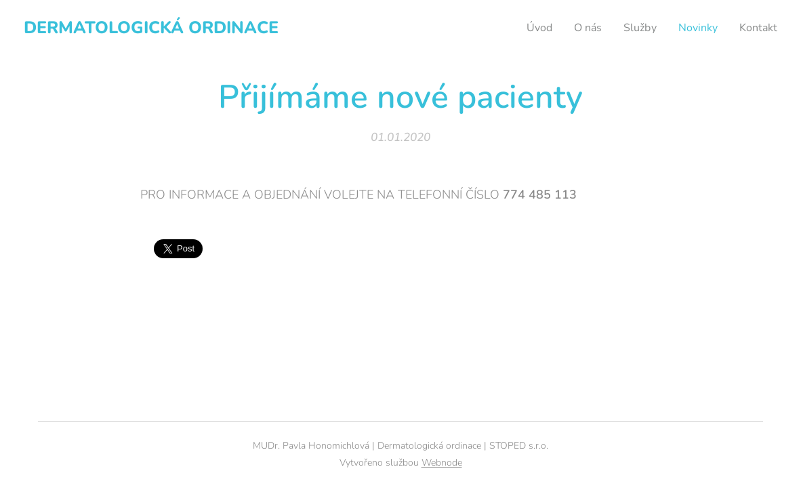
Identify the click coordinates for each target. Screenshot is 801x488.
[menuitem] (529, 28)
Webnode (442, 462)
